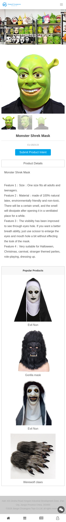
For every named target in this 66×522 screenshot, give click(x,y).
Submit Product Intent (33, 152)
